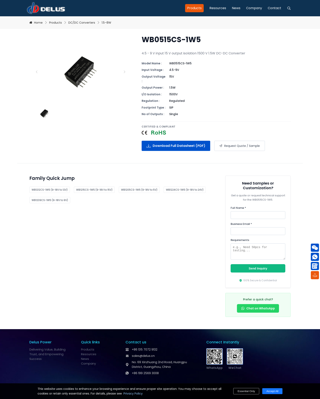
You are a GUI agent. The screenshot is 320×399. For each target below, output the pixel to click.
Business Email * (241, 224)
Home (38, 23)
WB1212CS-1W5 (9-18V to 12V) (50, 189)
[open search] (289, 8)
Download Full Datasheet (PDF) (176, 145)
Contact (274, 8)
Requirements (240, 240)
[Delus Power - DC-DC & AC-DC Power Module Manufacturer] (46, 8)
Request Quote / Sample (239, 146)
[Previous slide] (36, 72)
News (236, 8)
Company (254, 8)
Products (194, 8)
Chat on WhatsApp (258, 308)
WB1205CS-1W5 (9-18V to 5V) (139, 189)
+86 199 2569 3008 (145, 373)
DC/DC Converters (81, 23)
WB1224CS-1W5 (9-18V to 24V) (184, 189)
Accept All (272, 391)
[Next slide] (124, 72)
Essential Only (246, 391)
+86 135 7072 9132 (144, 349)
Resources (217, 8)
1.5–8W (106, 23)
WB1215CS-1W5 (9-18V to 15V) (94, 189)
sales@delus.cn (143, 356)
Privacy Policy (133, 393)
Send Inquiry (258, 268)
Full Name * (238, 208)
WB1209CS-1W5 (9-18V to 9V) (50, 200)
